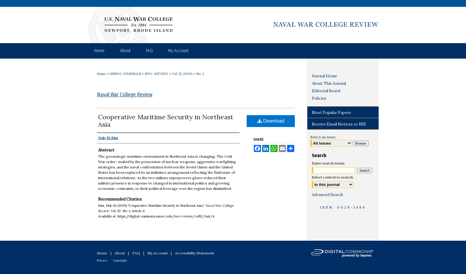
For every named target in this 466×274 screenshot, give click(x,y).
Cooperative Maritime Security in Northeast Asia (165, 121)
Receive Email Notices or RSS (339, 124)
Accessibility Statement (194, 253)
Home (101, 74)
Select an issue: (323, 137)
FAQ (136, 253)
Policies (319, 98)
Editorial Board (326, 90)
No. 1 (200, 74)
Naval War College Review (124, 94)
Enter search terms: (328, 163)
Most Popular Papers (331, 112)
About (120, 253)
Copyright (120, 260)
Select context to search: (333, 177)
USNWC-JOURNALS (125, 74)
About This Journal (329, 83)
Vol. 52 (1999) (182, 74)
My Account (157, 253)
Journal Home (324, 76)
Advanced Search (327, 194)
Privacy (102, 260)
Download (270, 120)
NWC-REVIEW (156, 74)
